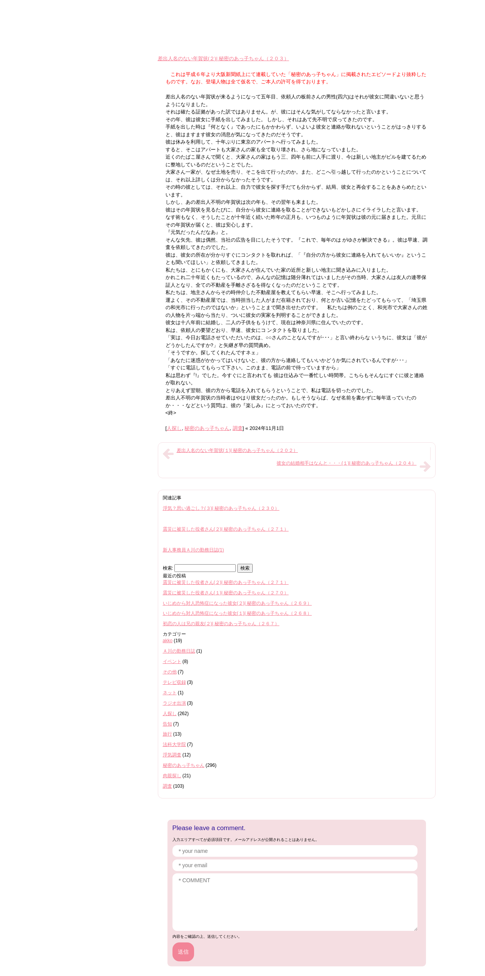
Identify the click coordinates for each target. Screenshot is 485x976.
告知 (167, 724)
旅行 (167, 734)
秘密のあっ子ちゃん (207, 428)
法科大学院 (174, 744)
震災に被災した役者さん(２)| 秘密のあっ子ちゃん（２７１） (226, 529)
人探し (174, 428)
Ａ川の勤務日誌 (179, 651)
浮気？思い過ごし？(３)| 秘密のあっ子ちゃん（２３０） (221, 508)
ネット (170, 692)
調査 (238, 428)
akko (168, 640)
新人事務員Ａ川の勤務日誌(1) (193, 550)
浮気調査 (172, 755)
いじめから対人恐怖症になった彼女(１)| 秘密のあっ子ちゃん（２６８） (237, 613)
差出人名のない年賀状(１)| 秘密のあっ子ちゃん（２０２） (237, 450)
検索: (168, 568)
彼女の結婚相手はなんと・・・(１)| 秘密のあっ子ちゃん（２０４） (347, 463)
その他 (170, 672)
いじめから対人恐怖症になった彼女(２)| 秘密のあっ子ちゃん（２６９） (237, 603)
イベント (172, 661)
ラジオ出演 (174, 703)
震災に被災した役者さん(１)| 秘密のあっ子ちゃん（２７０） (226, 592)
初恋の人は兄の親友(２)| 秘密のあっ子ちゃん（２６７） (221, 623)
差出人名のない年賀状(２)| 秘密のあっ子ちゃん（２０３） (223, 58)
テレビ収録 (174, 682)
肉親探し (172, 775)
